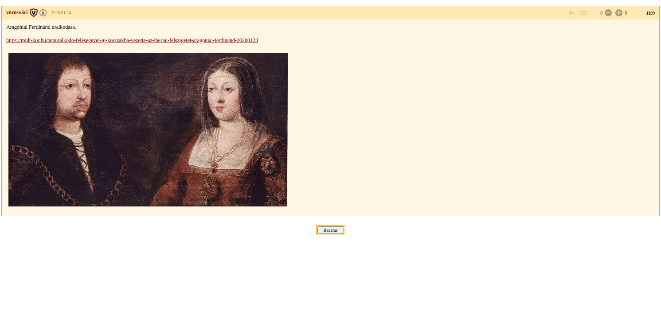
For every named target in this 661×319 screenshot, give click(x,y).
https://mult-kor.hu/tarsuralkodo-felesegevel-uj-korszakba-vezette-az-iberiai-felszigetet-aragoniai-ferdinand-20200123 (132, 40)
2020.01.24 (61, 12)
